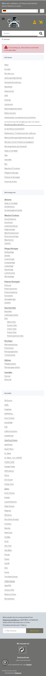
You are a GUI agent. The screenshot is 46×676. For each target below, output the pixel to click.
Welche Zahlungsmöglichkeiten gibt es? (19, 137)
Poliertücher (9, 348)
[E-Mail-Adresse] (14, 630)
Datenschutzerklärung (11, 620)
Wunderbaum (9, 599)
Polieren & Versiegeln (12, 177)
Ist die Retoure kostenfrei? (14, 129)
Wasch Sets (11, 322)
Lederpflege (8, 266)
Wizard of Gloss (10, 594)
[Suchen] (41, 33)
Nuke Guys (8, 532)
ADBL (6, 405)
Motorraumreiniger (11, 236)
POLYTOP (7, 546)
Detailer (7, 255)
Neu (5, 164)
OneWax (7, 537)
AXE (5, 427)
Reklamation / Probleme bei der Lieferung (19, 133)
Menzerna (8, 515)
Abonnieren (34, 631)
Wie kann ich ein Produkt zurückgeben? (19, 142)
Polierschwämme (10, 292)
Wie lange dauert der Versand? (15, 146)
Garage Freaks (9, 466)
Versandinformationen (12, 82)
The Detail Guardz (11, 576)
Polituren (7, 285)
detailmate (8, 444)
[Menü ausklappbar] (3, 17)
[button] (34, 22)
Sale (5, 155)
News (6, 65)
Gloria (6, 475)
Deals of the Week (11, 151)
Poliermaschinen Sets (15, 336)
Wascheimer (9, 240)
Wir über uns (9, 73)
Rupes (6, 559)
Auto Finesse (9, 418)
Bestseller (8, 311)
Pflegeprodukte (10, 364)
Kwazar (7, 497)
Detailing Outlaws (10, 440)
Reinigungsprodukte (12, 367)
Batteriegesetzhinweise (13, 109)
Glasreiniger (8, 269)
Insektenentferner (11, 226)
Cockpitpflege (9, 262)
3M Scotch (8, 400)
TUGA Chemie (9, 581)
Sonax (6, 572)
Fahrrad (7, 376)
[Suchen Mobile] (20, 33)
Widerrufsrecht (10, 113)
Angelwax (8, 409)
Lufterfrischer (9, 273)
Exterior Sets (12, 325)
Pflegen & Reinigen (11, 173)
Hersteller (8, 159)
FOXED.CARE (9, 462)
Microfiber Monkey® (11, 519)
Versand (29, 664)
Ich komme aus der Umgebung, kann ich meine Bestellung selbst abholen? (21, 123)
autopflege (8, 422)
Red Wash (8, 550)
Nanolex (7, 528)
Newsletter (8, 87)
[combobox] (20, 11)
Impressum (8, 104)
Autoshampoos (10, 219)
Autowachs (8, 295)
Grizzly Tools (9, 484)
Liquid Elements (10, 502)
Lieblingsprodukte (11, 315)
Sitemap (7, 100)
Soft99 (6, 563)
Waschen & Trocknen (12, 168)
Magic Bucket (9, 506)
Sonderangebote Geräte (13, 210)
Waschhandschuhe (11, 233)
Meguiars (7, 510)
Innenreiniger (9, 259)
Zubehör (7, 243)
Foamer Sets (11, 332)
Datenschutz (9, 91)
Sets (6, 318)
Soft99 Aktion (9, 207)
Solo (6, 568)
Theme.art (18, 673)
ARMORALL (8, 414)
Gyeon (6, 488)
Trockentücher (9, 355)
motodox (7, 524)
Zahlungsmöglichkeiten (13, 78)
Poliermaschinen (10, 289)
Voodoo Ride (9, 590)
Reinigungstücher (11, 351)
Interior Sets (11, 329)
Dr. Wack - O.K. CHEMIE (13, 458)
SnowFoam (8, 222)
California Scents (10, 431)
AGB (6, 95)
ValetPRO (7, 585)
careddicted (8, 435)
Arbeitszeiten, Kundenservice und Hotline (20, 117)
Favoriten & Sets (10, 181)
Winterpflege (9, 276)
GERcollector (9, 471)
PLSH (6, 541)
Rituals (7, 554)
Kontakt (7, 69)
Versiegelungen (10, 299)
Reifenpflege (9, 252)
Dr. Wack (7, 453)
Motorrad (7, 379)
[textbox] (20, 11)
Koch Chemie (9, 493)
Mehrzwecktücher (11, 344)
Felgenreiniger (9, 229)
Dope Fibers (8, 449)
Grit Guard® (8, 480)
